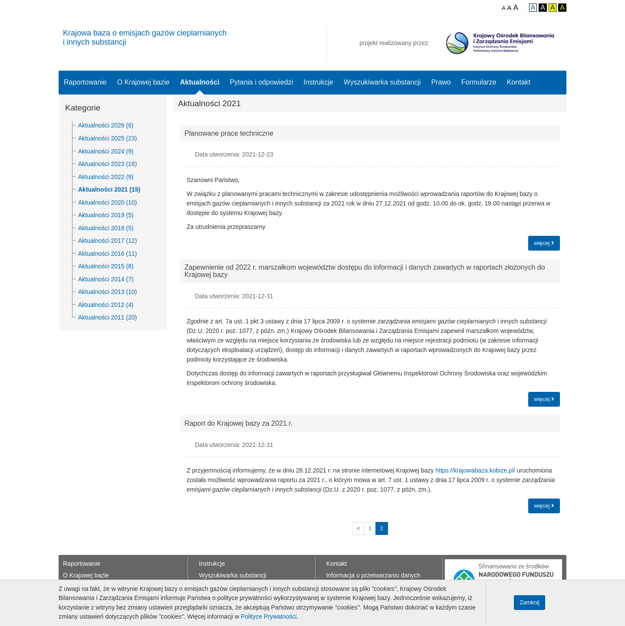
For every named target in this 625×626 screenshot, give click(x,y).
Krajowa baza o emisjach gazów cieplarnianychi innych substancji (145, 37)
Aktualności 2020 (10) (107, 202)
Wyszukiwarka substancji (382, 82)
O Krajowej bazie (143, 82)
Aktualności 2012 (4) (106, 304)
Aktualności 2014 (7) (106, 279)
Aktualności (200, 82)
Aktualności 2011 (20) (107, 317)
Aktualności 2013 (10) (107, 291)
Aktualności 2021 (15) (109, 189)
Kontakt (518, 82)
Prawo (441, 82)
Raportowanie (85, 82)
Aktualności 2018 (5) (106, 228)
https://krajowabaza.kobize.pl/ (475, 470)
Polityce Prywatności (268, 616)
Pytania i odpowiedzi (261, 82)
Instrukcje (318, 82)
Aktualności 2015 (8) (106, 266)
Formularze (479, 82)
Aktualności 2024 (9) (106, 151)
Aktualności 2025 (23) (107, 138)
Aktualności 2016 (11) (107, 253)
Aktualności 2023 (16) (107, 163)
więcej (544, 243)
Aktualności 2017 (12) (107, 240)
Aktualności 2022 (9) (106, 176)
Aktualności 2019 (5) (106, 215)
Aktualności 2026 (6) (106, 125)
